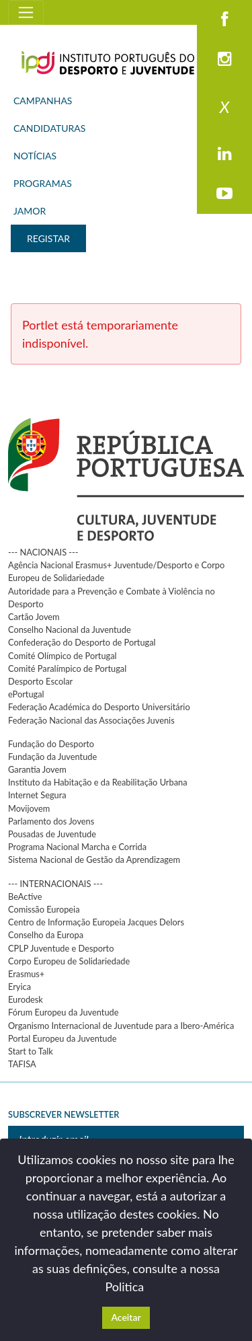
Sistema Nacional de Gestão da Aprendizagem (94, 859)
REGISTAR (48, 238)
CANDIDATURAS (49, 128)
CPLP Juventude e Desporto (61, 948)
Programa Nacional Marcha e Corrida (77, 846)
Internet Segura (37, 795)
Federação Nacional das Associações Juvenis (91, 720)
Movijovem (29, 808)
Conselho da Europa (45, 934)
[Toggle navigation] (26, 12)
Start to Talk (30, 1051)
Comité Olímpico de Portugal (62, 655)
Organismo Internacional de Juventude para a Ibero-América (121, 1025)
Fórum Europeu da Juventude (63, 1012)
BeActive (25, 896)
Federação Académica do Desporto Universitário (99, 706)
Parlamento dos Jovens (51, 821)
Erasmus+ (26, 973)
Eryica (19, 986)
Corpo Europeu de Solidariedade (69, 961)
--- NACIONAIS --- (43, 552)
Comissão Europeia (44, 909)
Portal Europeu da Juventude (62, 1038)
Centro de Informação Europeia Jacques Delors (96, 922)
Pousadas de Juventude (52, 834)
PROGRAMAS (42, 183)
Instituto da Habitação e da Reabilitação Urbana (97, 782)
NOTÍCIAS (34, 155)
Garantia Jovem (37, 769)
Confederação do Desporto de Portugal (82, 642)
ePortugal (26, 694)
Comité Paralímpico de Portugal (67, 668)
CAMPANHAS (42, 100)
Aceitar (125, 1317)
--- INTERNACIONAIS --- (55, 883)
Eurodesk (25, 999)
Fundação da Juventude (52, 756)
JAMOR (29, 211)
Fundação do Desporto (51, 743)
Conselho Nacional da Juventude (69, 629)
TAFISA (22, 1064)
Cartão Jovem (34, 616)
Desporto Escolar (40, 681)
